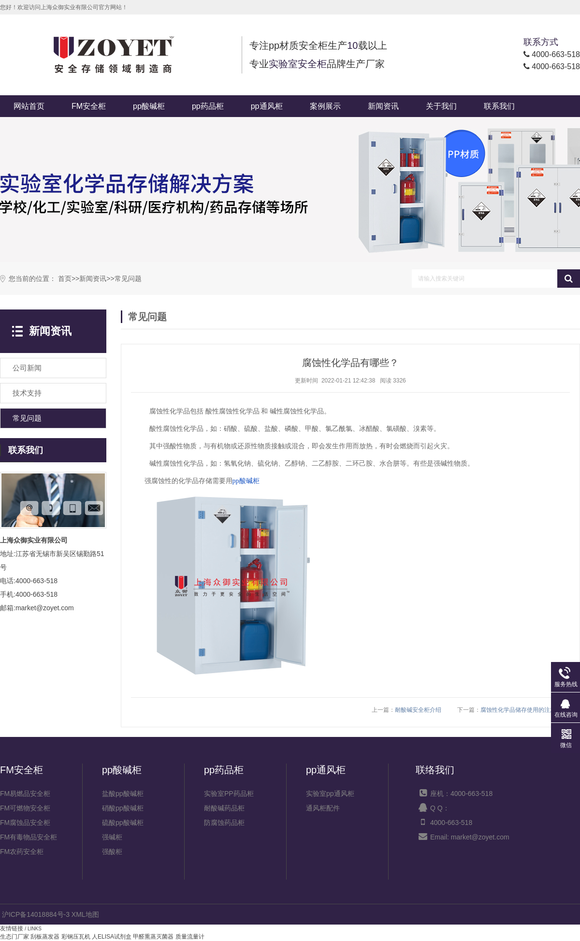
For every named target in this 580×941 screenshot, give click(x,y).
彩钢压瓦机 (75, 936)
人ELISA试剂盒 (111, 936)
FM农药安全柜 (22, 851)
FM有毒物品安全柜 (28, 837)
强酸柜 (112, 851)
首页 (65, 278)
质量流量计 (189, 936)
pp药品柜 (208, 106)
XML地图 (85, 914)
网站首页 (29, 106)
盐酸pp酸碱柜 (123, 793)
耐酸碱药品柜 (224, 808)
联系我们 (499, 106)
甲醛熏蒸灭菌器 (153, 936)
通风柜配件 (323, 808)
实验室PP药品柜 (229, 793)
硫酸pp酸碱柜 (123, 822)
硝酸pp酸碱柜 (123, 808)
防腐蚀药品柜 (224, 822)
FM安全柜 (89, 106)
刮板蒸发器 (44, 936)
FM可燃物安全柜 (25, 808)
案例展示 (325, 106)
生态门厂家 (14, 936)
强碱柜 (112, 837)
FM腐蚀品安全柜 (25, 822)
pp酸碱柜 (149, 106)
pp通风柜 (267, 106)
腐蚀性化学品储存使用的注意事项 (523, 709)
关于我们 (441, 106)
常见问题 (128, 278)
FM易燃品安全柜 (25, 793)
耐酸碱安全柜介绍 (418, 709)
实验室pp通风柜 (330, 793)
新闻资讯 (383, 106)
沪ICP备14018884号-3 (36, 914)
